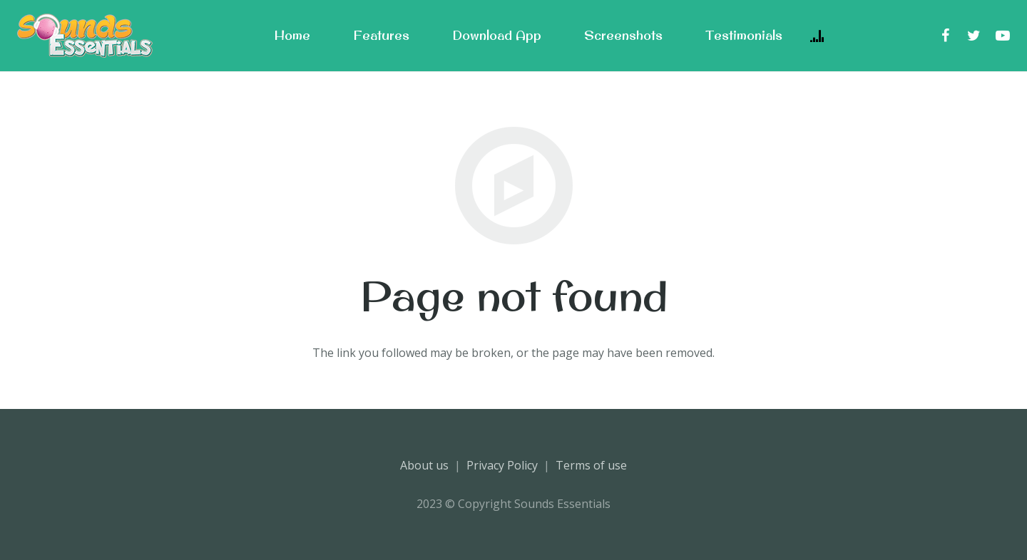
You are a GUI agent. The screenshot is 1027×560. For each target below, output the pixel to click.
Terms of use (591, 465)
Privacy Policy (502, 465)
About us (424, 465)
